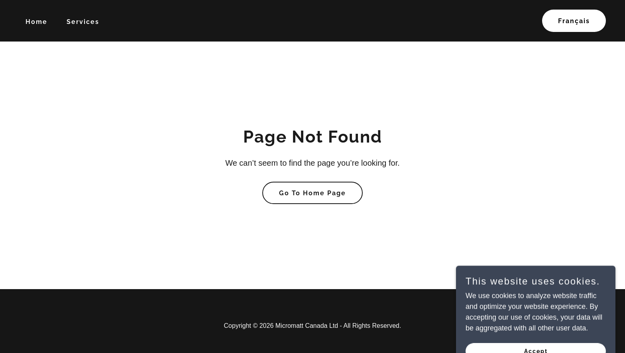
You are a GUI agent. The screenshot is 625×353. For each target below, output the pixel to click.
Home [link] (36, 22)
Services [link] (83, 22)
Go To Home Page (312, 193)
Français (574, 21)
